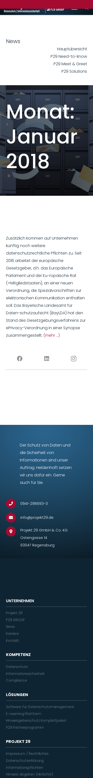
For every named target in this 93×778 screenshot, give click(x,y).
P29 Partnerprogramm (25, 727)
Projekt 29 (14, 612)
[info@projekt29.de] (13, 517)
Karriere (12, 633)
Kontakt (12, 640)
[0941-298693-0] (13, 504)
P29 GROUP (15, 619)
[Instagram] (73, 359)
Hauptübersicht (72, 49)
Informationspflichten (24, 767)
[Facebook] (19, 359)
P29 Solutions (74, 71)
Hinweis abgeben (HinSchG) (29, 774)
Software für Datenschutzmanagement (40, 706)
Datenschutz (17, 666)
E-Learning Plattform (23, 713)
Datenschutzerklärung (25, 760)
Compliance (16, 680)
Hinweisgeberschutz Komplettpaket (36, 720)
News (10, 626)
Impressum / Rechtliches (27, 753)
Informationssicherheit (25, 673)
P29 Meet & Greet (70, 64)
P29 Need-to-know (69, 56)
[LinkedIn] (46, 359)
